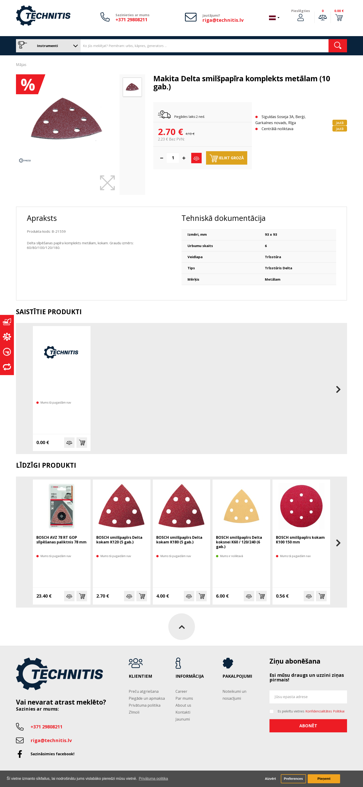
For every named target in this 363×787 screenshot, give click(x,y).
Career (181, 691)
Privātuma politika (144, 705)
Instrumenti (47, 45)
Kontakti (182, 712)
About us (183, 705)
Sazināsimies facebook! (53, 753)
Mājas (21, 64)
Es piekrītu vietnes (311, 711)
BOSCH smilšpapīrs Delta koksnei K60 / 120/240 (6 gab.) (239, 542)
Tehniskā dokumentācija (224, 218)
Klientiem (140, 676)
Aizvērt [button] (270, 779)
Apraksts (42, 218)
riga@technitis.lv (223, 20)
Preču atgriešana (144, 691)
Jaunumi (182, 719)
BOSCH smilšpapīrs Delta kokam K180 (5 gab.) (179, 540)
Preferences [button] (293, 779)
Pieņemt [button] (323, 779)
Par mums (184, 698)
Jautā (340, 122)
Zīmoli (134, 712)
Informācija (189, 676)
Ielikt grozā (227, 158)
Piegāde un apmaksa (147, 698)
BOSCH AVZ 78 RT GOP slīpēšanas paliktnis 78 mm (61, 540)
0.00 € (339, 11)
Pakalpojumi (237, 676)
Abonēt (308, 725)
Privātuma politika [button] (153, 779)
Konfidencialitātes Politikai (324, 711)
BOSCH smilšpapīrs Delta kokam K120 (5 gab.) (119, 540)
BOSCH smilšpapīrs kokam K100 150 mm (300, 540)
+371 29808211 (131, 19)
